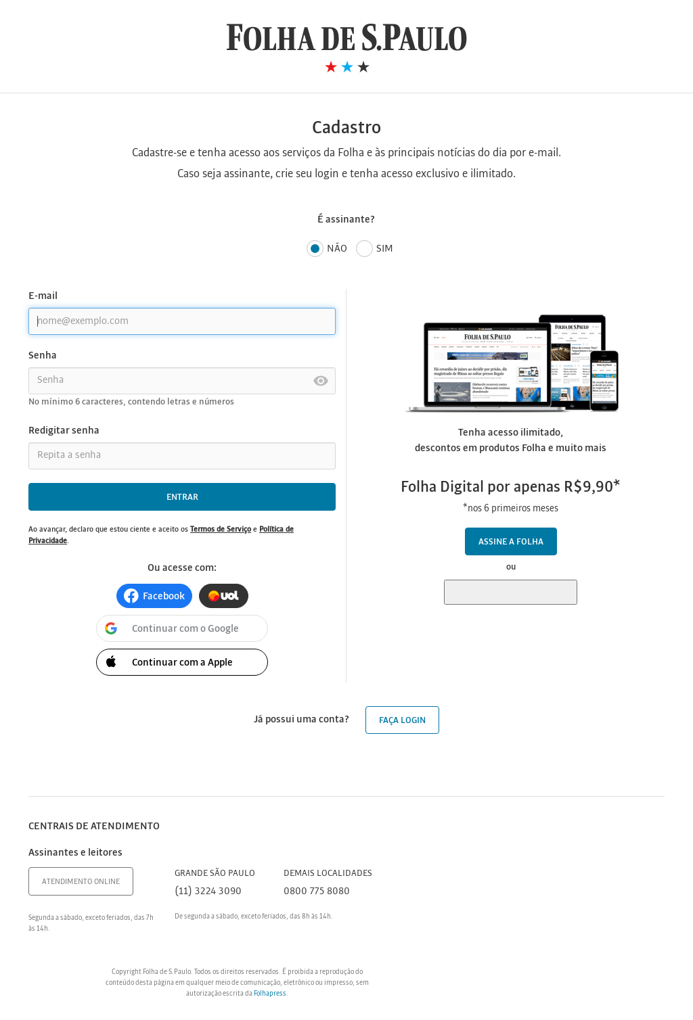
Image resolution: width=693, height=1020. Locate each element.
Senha (42, 355)
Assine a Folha (510, 542)
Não (327, 249)
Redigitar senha (63, 430)
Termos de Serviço (220, 530)
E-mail (43, 296)
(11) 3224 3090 (208, 891)
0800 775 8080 (317, 891)
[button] (154, 596)
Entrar (182, 497)
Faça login (402, 721)
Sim (374, 249)
